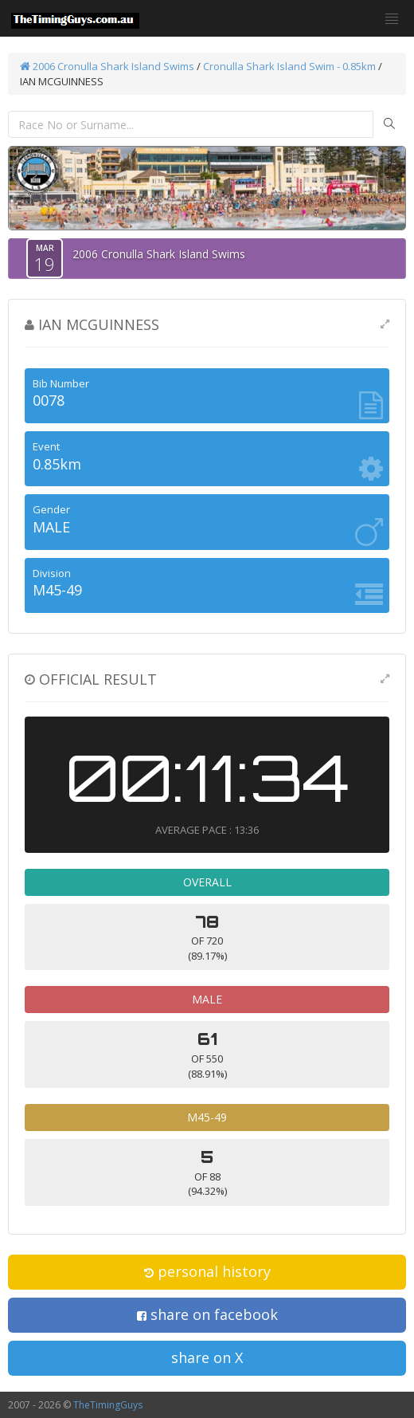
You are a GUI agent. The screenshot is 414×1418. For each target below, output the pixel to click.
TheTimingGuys (108, 1405)
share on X (207, 1357)
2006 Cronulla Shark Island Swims (107, 66)
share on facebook (207, 1314)
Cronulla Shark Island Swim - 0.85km (289, 66)
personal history (207, 1271)
